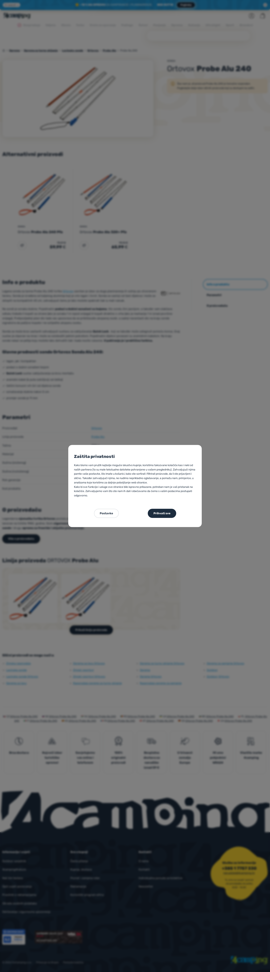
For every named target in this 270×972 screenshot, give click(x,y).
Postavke (106, 513)
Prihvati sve (161, 513)
